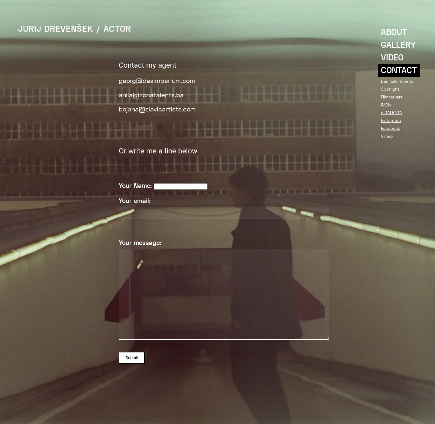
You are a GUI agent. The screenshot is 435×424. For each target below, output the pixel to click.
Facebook (390, 128)
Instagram (391, 120)
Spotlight (390, 89)
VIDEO (392, 57)
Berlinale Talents (397, 81)
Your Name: (163, 185)
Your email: (224, 208)
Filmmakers (392, 97)
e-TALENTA (391, 112)
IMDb (386, 105)
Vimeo (387, 136)
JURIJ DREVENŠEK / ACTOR (74, 29)
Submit (131, 357)
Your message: (224, 289)
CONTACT (399, 70)
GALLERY (398, 45)
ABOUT (394, 32)
